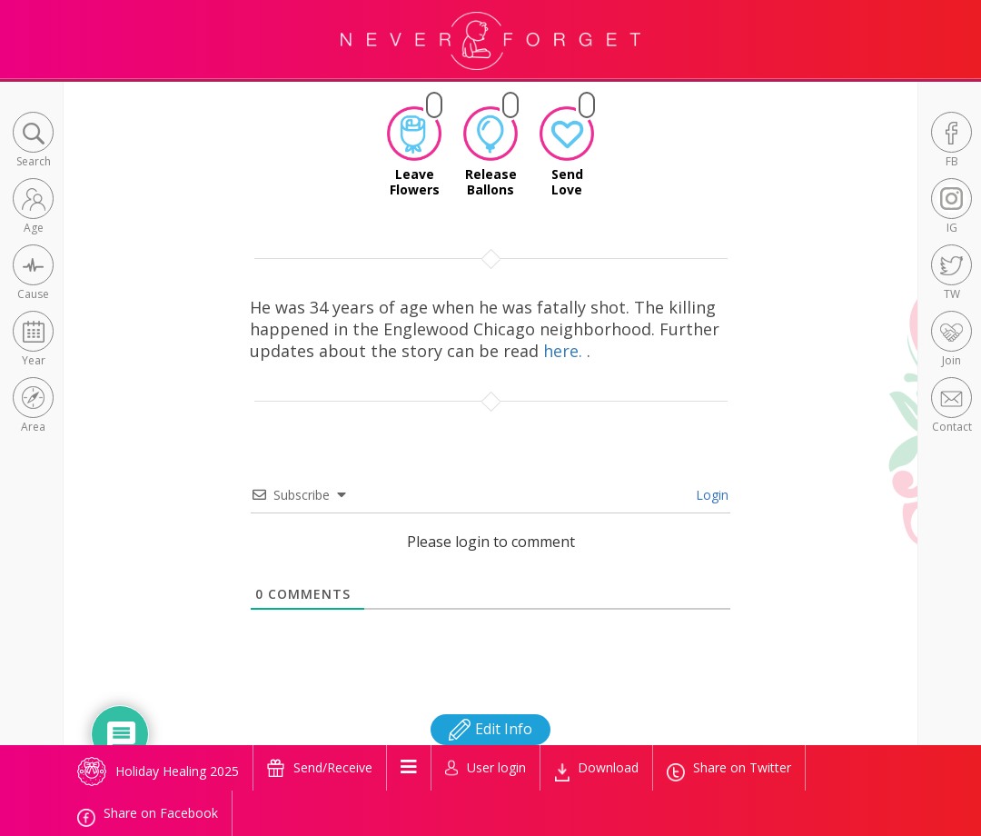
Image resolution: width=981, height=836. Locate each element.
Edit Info (490, 729)
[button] (33, 141)
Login (710, 494)
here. (565, 351)
